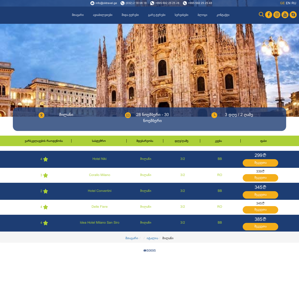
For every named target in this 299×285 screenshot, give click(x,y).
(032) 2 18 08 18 (136, 3)
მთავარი (78, 15)
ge (282, 3)
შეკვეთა (260, 162)
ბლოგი (202, 15)
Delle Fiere (100, 206)
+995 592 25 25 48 (200, 3)
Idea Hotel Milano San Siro (99, 222)
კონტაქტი (223, 15)
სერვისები (181, 15)
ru (294, 3)
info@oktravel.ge (106, 3)
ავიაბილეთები (102, 15)
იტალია (152, 238)
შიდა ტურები (130, 15)
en (288, 3)
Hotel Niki (100, 159)
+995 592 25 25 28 (167, 3)
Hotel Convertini (99, 191)
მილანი (145, 159)
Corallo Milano (99, 175)
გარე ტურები (156, 15)
